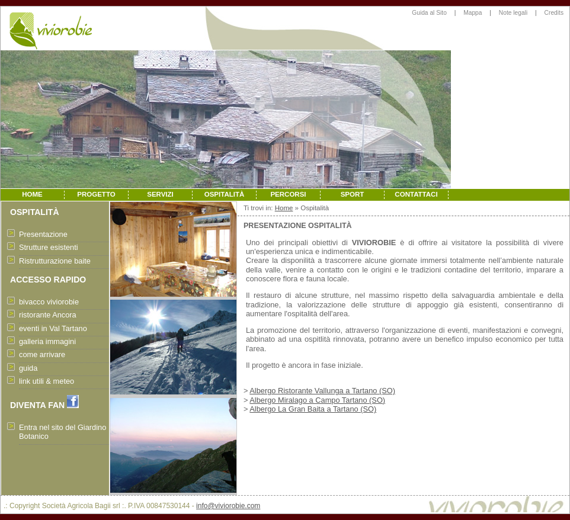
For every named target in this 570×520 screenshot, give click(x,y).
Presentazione (43, 234)
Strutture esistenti (48, 247)
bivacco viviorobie (49, 301)
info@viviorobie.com (228, 506)
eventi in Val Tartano (53, 328)
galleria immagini (47, 341)
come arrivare (42, 354)
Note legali (513, 12)
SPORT (352, 194)
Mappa (472, 12)
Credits (554, 12)
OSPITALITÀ (224, 194)
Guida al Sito (429, 12)
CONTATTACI (416, 194)
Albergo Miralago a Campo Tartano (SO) (317, 400)
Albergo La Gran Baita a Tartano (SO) (312, 409)
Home (284, 207)
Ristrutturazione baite (55, 260)
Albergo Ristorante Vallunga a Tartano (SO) (322, 390)
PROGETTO (96, 194)
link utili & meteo (46, 381)
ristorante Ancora (47, 314)
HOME (32, 194)
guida (28, 368)
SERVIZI (160, 194)
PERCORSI (288, 194)
